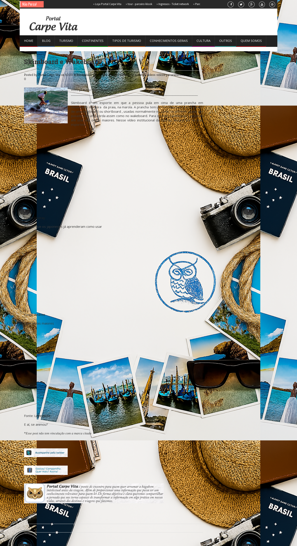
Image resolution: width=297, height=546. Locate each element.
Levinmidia (42, 415)
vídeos (151, 75)
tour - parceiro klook (141, 4)
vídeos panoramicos (170, 75)
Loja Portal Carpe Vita (109, 4)
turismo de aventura (133, 75)
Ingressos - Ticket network (174, 4)
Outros (225, 41)
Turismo (66, 41)
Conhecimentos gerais (169, 41)
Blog (46, 41)
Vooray (39, 218)
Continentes (93, 41)
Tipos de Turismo (126, 41)
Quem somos (251, 41)
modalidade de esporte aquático (98, 75)
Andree (39, 314)
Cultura (204, 41)
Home (28, 41)
